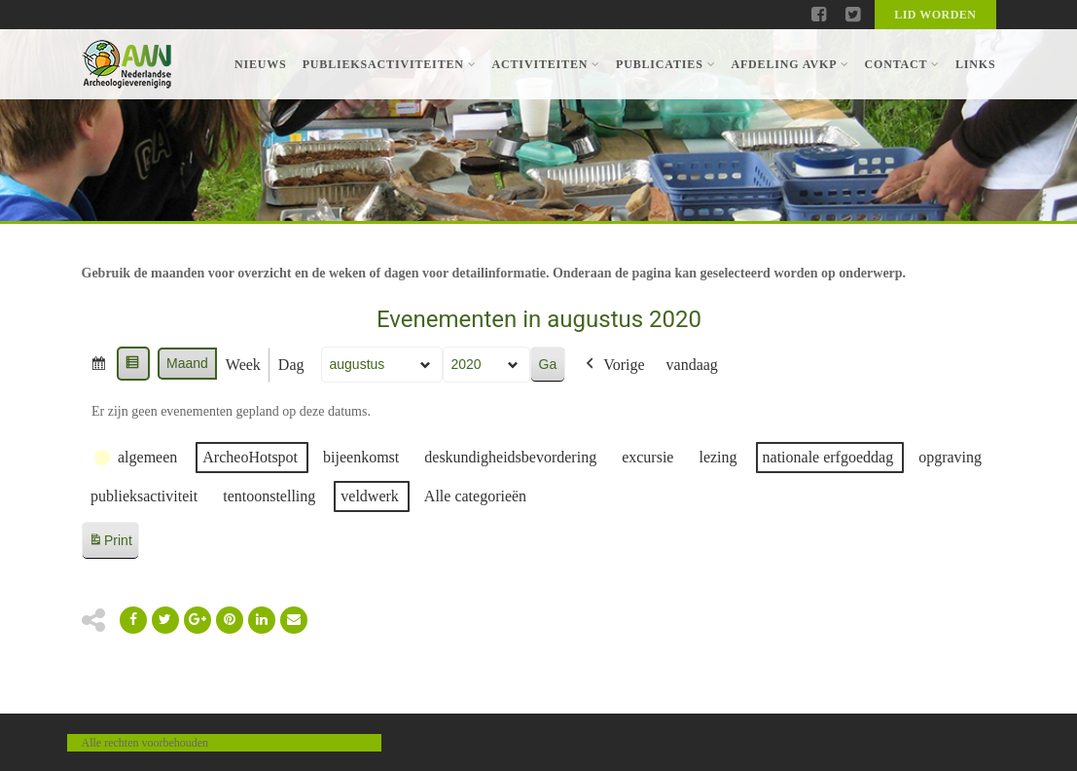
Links (975, 64)
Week (242, 364)
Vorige (613, 365)
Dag (290, 364)
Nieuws (260, 64)
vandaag (691, 364)
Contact (901, 64)
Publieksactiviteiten (390, 64)
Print (110, 544)
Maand (187, 363)
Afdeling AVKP (789, 64)
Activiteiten (546, 64)
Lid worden (935, 14)
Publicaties (665, 64)
